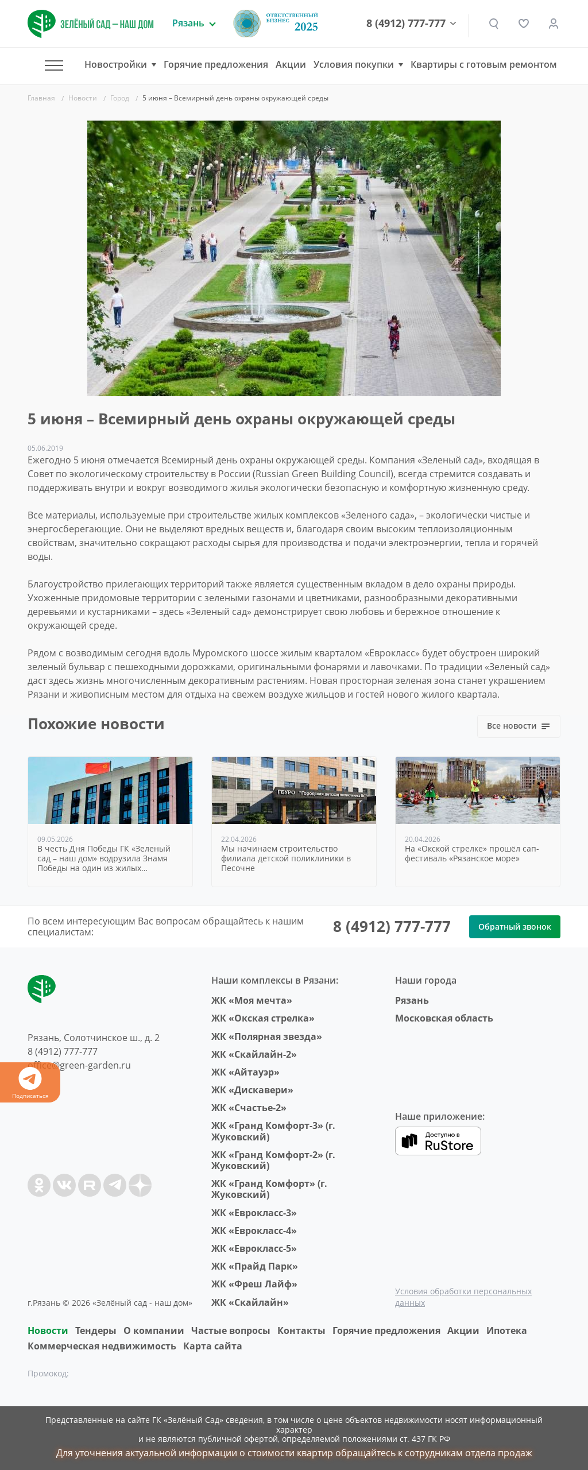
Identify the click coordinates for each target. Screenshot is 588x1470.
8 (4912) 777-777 (406, 23)
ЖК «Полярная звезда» (266, 1036)
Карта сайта (212, 1346)
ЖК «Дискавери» (252, 1090)
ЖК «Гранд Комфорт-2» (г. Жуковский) (273, 1160)
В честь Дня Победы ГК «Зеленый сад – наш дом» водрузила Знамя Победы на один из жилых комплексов (104, 858)
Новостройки (115, 64)
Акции (291, 64)
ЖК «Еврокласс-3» (254, 1212)
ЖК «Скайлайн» (250, 1302)
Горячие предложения (216, 64)
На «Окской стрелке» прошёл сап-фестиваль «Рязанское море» (472, 854)
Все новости (519, 725)
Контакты (301, 1330)
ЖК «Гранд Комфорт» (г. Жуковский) (269, 1189)
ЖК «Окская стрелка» (263, 1018)
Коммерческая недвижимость (102, 1346)
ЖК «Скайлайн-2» (254, 1054)
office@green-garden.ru (79, 1065)
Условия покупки (354, 64)
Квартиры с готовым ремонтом (484, 64)
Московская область (444, 1018)
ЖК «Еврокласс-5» (254, 1248)
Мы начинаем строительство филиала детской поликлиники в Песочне (286, 858)
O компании (153, 1330)
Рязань (412, 1000)
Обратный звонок (514, 926)
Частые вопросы (230, 1330)
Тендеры (96, 1330)
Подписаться (30, 1083)
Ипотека (506, 1330)
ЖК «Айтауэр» (245, 1072)
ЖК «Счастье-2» (249, 1107)
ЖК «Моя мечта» (251, 1000)
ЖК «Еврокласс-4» (254, 1230)
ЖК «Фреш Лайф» (254, 1284)
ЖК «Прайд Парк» (254, 1266)
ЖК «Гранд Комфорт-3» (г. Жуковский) (273, 1131)
